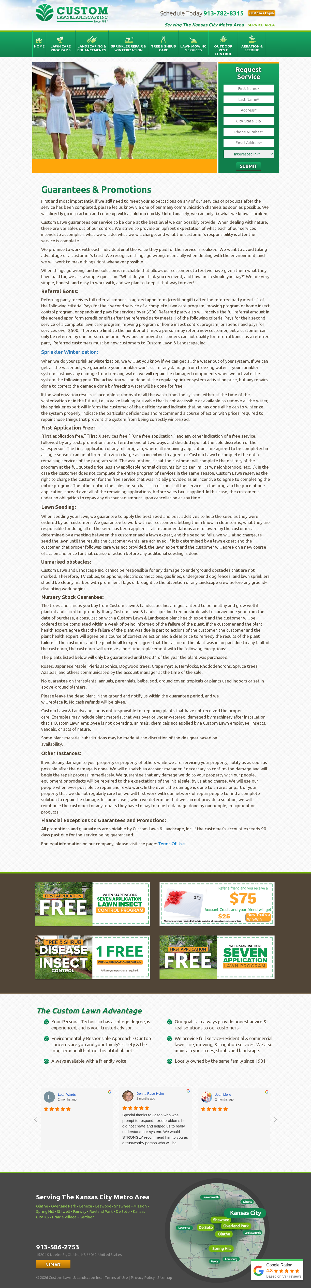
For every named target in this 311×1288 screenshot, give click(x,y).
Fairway (79, 1211)
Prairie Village (64, 1217)
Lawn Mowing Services (193, 48)
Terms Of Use (171, 843)
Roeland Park (101, 1211)
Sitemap (164, 1277)
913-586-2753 (57, 1247)
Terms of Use (116, 1277)
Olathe (42, 1206)
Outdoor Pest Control (223, 50)
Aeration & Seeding (252, 48)
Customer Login (261, 13)
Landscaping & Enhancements (91, 48)
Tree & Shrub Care (163, 48)
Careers (53, 1264)
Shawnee (122, 1206)
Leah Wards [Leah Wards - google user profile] (67, 1094)
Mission (140, 1206)
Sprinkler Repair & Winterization (128, 48)
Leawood (103, 1206)
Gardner (87, 1217)
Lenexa (85, 1206)
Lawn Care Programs (61, 48)
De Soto (123, 1211)
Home (39, 46)
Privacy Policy (143, 1277)
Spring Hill (45, 1211)
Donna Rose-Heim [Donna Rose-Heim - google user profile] (150, 1093)
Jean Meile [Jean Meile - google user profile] (223, 1094)
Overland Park (63, 1206)
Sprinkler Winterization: (69, 352)
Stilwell (63, 1211)
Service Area (261, 25)
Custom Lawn (77, 14)
